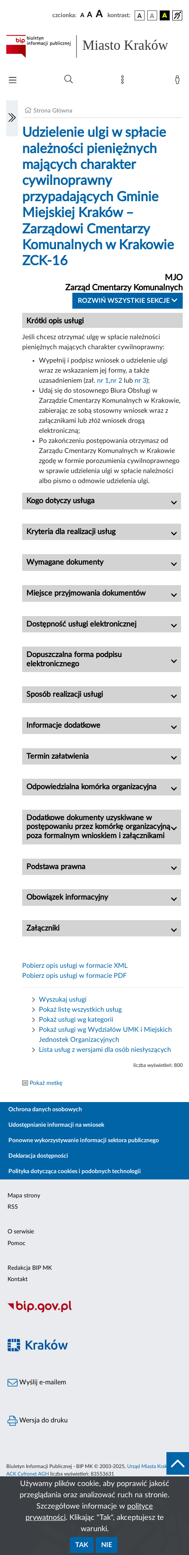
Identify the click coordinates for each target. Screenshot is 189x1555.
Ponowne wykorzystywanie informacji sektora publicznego (83, 1140)
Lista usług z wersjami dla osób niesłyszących (105, 1049)
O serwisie (21, 1232)
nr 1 (103, 380)
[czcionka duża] (100, 14)
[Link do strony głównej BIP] (94, 46)
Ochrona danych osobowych (45, 1110)
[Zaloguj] (179, 81)
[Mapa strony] (124, 81)
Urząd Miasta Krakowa (151, 1466)
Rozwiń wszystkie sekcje (127, 300)
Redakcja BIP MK (30, 1268)
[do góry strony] (177, 1463)
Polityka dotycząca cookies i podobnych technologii (74, 1171)
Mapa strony (24, 1196)
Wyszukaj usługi (63, 999)
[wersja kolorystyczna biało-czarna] (152, 15)
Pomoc (17, 1243)
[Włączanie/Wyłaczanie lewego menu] (12, 118)
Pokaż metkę (46, 1083)
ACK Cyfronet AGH (27, 1473)
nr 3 (140, 380)
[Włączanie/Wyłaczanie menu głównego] (12, 81)
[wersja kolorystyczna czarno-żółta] (164, 15)
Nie (106, 1545)
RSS (13, 1207)
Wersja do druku (38, 1421)
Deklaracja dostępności (38, 1156)
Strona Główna (52, 111)
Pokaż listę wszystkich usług (80, 1009)
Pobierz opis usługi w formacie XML (75, 965)
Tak (81, 1545)
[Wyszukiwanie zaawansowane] (68, 79)
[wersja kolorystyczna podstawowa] (139, 15)
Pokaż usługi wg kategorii (76, 1019)
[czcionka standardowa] (82, 15)
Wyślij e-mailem (37, 1383)
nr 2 (116, 380)
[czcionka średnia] (89, 15)
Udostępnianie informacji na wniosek (56, 1125)
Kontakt (18, 1279)
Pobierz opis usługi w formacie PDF (74, 975)
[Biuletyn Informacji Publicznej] (94, 1311)
